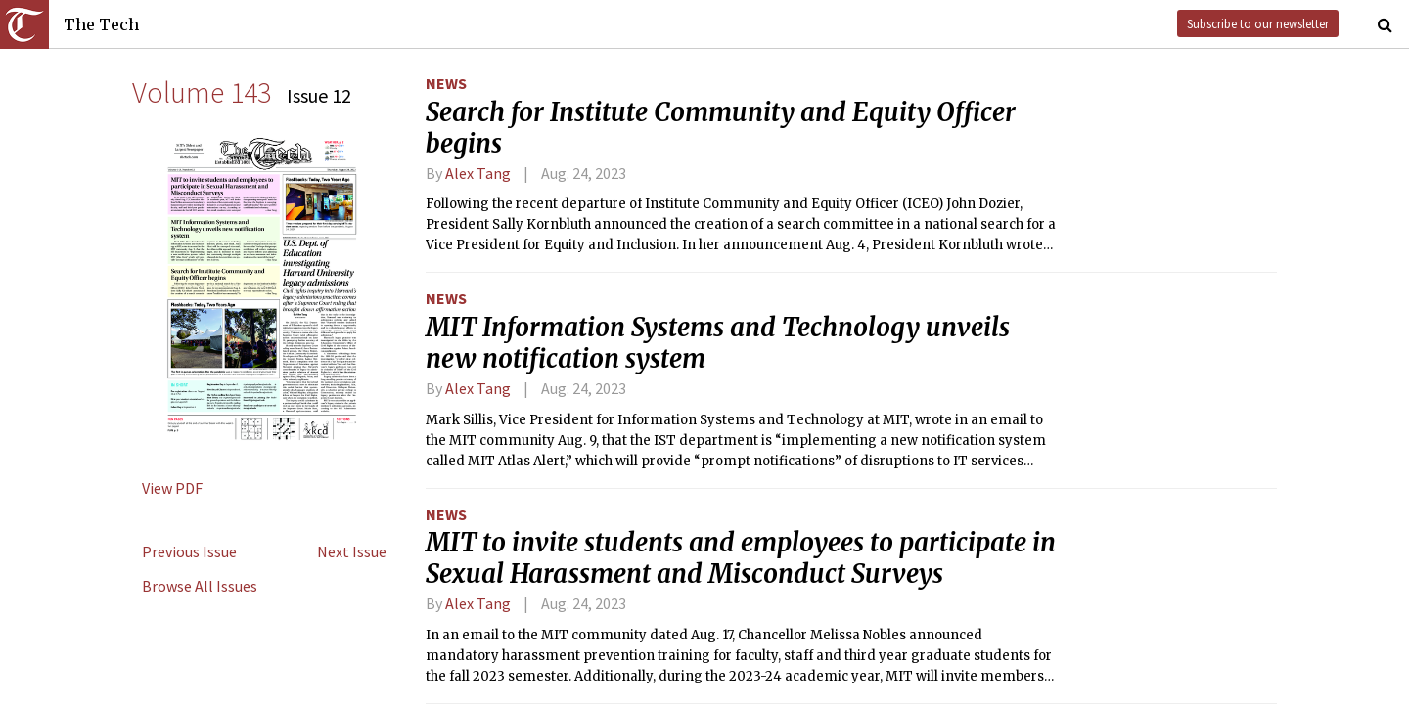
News (446, 83)
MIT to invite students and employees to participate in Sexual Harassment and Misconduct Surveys (741, 558)
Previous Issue (189, 551)
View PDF (172, 488)
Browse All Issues (199, 585)
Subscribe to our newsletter (1258, 23)
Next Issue (351, 551)
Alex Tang (478, 173)
